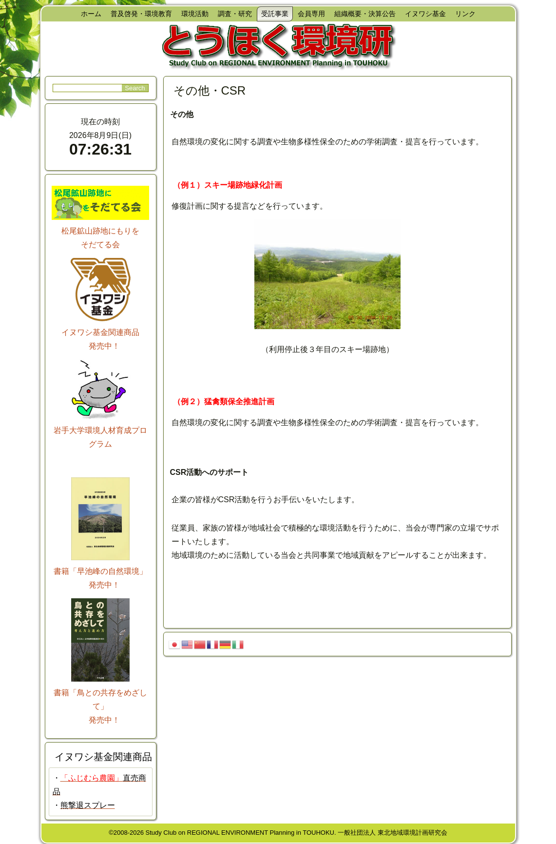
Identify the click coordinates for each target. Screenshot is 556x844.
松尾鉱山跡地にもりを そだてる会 (100, 231)
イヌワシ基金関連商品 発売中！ (100, 332)
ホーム (91, 14)
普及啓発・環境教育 (141, 14)
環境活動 (195, 14)
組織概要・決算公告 (365, 14)
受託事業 (274, 14)
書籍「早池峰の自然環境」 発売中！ (100, 571)
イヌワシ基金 (425, 14)
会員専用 (311, 14)
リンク (465, 14)
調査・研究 (235, 14)
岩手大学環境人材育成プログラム (100, 430)
